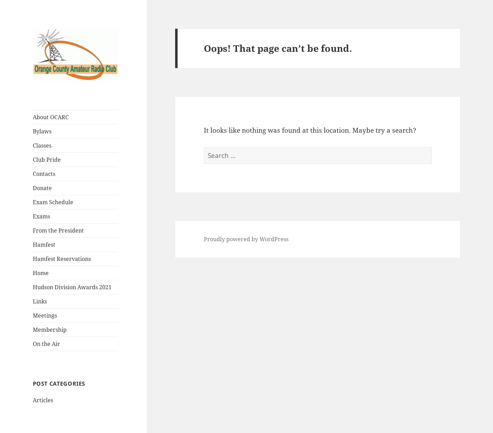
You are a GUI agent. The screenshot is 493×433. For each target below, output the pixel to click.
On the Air (46, 344)
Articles (43, 400)
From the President (58, 230)
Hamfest (44, 244)
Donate (42, 188)
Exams (41, 216)
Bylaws (42, 131)
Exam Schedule (53, 202)
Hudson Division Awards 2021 (72, 287)
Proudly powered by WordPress (246, 239)
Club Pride (47, 159)
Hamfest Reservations (62, 259)
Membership (50, 329)
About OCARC (51, 117)
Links (40, 301)
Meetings (45, 315)
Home (41, 273)
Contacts (44, 174)
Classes (42, 145)
